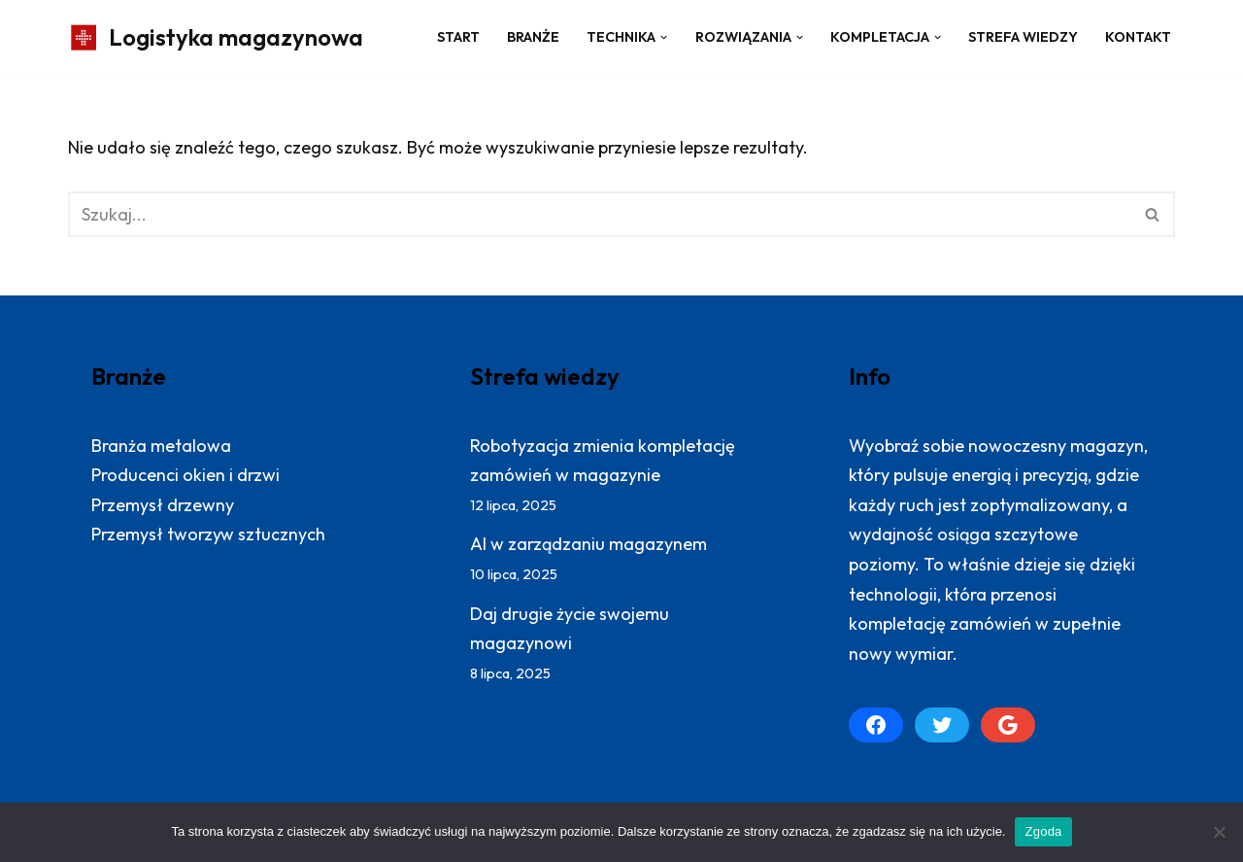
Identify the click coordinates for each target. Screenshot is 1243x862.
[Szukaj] (599, 214)
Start (458, 37)
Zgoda (1043, 831)
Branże (533, 37)
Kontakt (1138, 37)
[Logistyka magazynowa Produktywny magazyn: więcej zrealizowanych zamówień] (215, 37)
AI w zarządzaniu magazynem (588, 544)
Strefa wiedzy (1023, 37)
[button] (663, 37)
